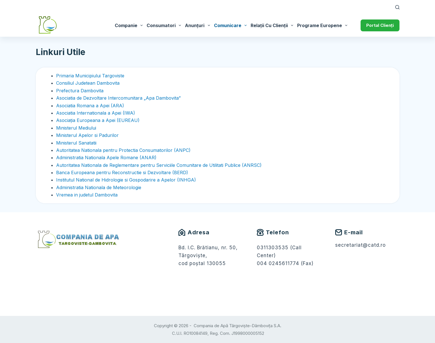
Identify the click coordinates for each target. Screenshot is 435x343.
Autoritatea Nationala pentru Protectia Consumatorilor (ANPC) (123, 150)
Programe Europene (323, 25)
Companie (130, 25)
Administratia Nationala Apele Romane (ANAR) (106, 157)
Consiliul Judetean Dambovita (88, 83)
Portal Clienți (380, 25)
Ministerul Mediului (76, 128)
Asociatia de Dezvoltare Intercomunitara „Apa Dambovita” (118, 98)
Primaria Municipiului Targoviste (90, 75)
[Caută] (397, 7)
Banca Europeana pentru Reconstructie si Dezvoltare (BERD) (122, 172)
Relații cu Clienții (273, 25)
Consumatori (165, 25)
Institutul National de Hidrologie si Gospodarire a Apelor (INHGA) (126, 180)
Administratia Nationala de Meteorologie (98, 187)
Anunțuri (198, 25)
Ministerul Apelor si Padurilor (87, 135)
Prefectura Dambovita (79, 90)
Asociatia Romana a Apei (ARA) (90, 105)
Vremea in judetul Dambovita (87, 195)
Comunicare (231, 25)
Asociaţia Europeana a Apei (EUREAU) (98, 120)
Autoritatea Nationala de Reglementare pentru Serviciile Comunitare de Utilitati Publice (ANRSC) (159, 165)
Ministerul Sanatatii (76, 143)
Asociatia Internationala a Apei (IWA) (95, 113)
